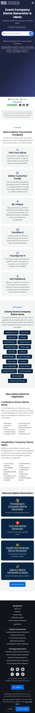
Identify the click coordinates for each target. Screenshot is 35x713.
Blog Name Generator (17, 641)
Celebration (6, 48)
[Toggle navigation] (33, 3)
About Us (17, 609)
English (17, 687)
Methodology (17, 102)
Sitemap (17, 612)
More (24, 51)
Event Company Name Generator (17, 655)
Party (9, 51)
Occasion (29, 48)
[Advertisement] (17, 76)
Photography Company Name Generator (17, 506)
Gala (22, 48)
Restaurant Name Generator (17, 658)
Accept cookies (22, 709)
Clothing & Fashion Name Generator (17, 652)
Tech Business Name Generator (17, 663)
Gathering (17, 51)
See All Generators (17, 584)
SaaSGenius (17, 624)
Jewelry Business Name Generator (17, 632)
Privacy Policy (17, 615)
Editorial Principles (18, 618)
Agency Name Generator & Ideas (17, 571)
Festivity (15, 48)
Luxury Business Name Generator (17, 661)
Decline (10, 709)
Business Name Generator (17, 620)
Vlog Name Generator (17, 635)
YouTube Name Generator (17, 527)
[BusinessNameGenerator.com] (10, 3)
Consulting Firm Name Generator (17, 644)
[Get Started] (31, 34)
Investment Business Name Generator (17, 549)
